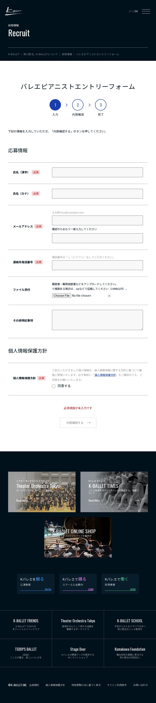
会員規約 (34, 685)
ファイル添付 (21, 290)
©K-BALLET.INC (17, 685)
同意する (64, 385)
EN (136, 11)
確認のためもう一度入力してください (74, 229)
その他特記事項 (23, 320)
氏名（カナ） (26, 193)
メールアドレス (28, 226)
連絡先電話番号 (28, 262)
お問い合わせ (140, 685)
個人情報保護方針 (105, 375)
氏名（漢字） (26, 172)
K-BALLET (14, 11)
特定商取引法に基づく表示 (86, 685)
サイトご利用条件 (117, 685)
